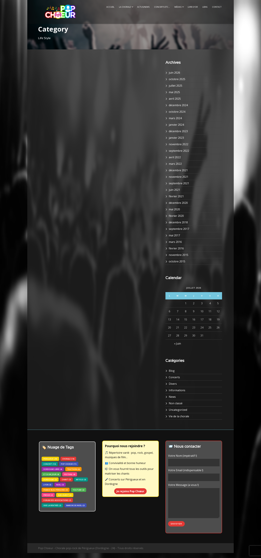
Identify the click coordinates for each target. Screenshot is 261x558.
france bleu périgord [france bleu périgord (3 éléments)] (55, 490)
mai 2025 (174, 92)
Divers (173, 384)
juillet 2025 (175, 85)
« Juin (177, 343)
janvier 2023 (176, 138)
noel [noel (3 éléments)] (60, 484)
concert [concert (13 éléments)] (49, 464)
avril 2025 (175, 98)
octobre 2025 (177, 79)
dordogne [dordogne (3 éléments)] (50, 479)
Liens (204, 7)
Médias (177, 7)
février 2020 (176, 216)
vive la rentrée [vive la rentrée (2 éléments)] (52, 505)
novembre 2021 (178, 177)
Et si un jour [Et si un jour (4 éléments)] (51, 474)
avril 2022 (175, 157)
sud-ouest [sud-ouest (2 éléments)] (65, 495)
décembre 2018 (178, 222)
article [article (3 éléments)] (81, 479)
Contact (217, 7)
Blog (172, 371)
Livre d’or (193, 7)
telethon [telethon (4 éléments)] (73, 469)
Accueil (110, 7)
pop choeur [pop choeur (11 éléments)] (69, 464)
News (172, 397)
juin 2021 (174, 190)
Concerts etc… (162, 7)
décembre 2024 (178, 105)
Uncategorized (178, 410)
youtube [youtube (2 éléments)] (78, 490)
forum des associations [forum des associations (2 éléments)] (57, 500)
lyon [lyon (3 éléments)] (47, 484)
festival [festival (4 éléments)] (69, 474)
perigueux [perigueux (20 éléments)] (50, 459)
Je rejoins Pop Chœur (130, 491)
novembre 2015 (178, 255)
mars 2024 (175, 118)
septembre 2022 (179, 151)
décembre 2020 (178, 203)
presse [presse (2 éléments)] (48, 495)
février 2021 (176, 196)
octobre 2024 (177, 112)
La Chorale (125, 7)
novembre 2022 (178, 144)
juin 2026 (174, 72)
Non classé (175, 403)
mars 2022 (175, 164)
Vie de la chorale (179, 416)
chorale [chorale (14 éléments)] (68, 459)
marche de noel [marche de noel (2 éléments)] (75, 505)
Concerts (174, 377)
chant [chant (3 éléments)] (66, 479)
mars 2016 (175, 242)
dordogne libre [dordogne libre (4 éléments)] (52, 469)
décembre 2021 (178, 170)
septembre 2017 (179, 229)
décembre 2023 (178, 131)
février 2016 (176, 248)
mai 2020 (174, 209)
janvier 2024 (176, 125)
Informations (177, 390)
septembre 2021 (179, 183)
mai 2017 (174, 235)
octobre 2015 (177, 261)
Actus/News (143, 7)
